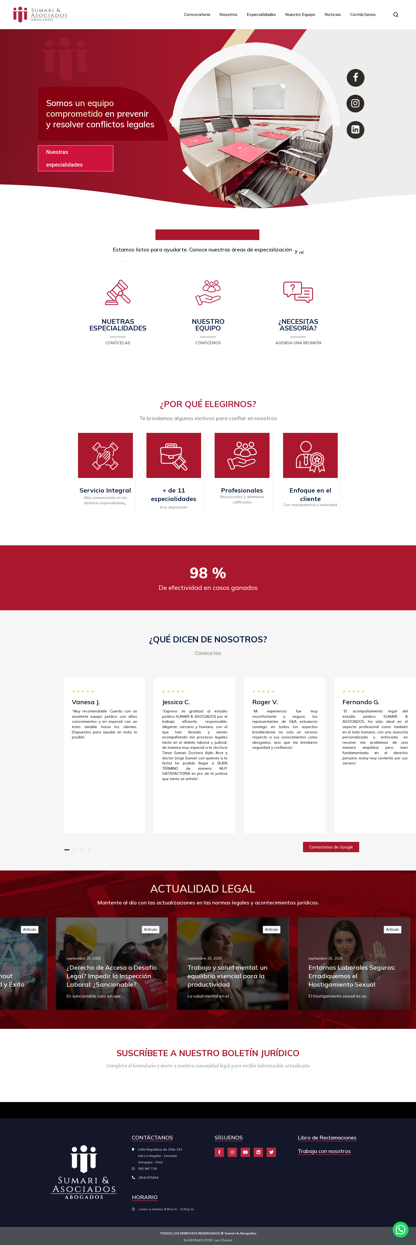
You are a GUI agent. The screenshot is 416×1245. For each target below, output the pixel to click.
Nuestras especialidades (64, 158)
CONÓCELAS (117, 342)
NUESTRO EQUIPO (208, 324)
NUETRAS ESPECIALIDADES (117, 324)
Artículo (156, 929)
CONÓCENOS (208, 342)
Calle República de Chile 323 (157, 1155)
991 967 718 (147, 1168)
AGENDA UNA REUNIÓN (298, 342)
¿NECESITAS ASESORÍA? (298, 324)
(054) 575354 (148, 1177)
